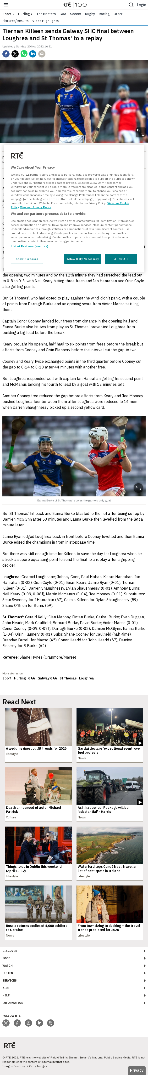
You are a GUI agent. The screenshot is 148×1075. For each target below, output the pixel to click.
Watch (7, 965)
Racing (104, 14)
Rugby (90, 14)
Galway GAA (47, 678)
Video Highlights (45, 21)
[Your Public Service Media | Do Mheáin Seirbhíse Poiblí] (9, 1045)
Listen (7, 973)
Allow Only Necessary (83, 259)
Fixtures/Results (15, 21)
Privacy (136, 1070)
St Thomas (68, 678)
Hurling (24, 14)
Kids (6, 988)
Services (9, 980)
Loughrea (86, 678)
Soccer (75, 14)
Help (6, 995)
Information (12, 1003)
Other (118, 14)
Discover (9, 951)
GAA (63, 14)
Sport (6, 678)
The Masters (46, 14)
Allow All (121, 259)
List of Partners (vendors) (29, 246)
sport (6, 14)
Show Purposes (27, 259)
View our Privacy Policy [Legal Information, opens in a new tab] (35, 207)
